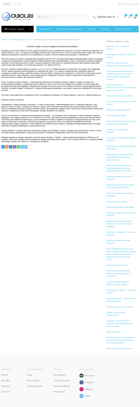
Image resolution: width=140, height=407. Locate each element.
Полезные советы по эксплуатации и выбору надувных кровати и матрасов (120, 87)
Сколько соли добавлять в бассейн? (117, 131)
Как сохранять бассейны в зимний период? (121, 103)
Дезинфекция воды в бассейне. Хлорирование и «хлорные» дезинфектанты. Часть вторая (119, 168)
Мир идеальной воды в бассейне (120, 207)
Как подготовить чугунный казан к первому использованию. (121, 122)
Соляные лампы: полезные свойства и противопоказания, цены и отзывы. (119, 323)
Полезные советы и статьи (117, 41)
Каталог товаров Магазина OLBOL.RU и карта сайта (117, 283)
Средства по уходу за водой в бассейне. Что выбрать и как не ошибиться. (119, 224)
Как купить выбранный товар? (119, 348)
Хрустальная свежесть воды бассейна (118, 241)
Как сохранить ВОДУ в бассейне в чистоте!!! (120, 139)
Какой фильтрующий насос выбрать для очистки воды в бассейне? (118, 273)
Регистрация (132, 4)
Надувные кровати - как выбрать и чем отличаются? (121, 299)
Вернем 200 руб (113, 332)
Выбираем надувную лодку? (118, 110)
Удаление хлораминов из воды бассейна (119, 178)
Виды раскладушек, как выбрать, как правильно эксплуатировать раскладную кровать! (120, 340)
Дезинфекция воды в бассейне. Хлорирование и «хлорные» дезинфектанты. (119, 157)
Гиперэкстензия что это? (117, 265)
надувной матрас (45, 69)
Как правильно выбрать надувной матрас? (120, 56)
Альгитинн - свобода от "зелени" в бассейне (121, 233)
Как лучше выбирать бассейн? (119, 96)
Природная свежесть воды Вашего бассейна (121, 214)
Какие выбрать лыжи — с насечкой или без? (121, 291)
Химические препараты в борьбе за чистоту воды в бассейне (120, 186)
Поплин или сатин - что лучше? (119, 307)
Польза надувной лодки (116, 115)
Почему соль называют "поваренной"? (116, 313)
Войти (121, 4)
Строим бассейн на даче (116, 201)
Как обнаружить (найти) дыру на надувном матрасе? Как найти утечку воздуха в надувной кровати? (120, 75)
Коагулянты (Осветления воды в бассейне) (120, 194)
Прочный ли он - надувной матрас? (117, 47)
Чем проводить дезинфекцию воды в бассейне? (121, 147)
